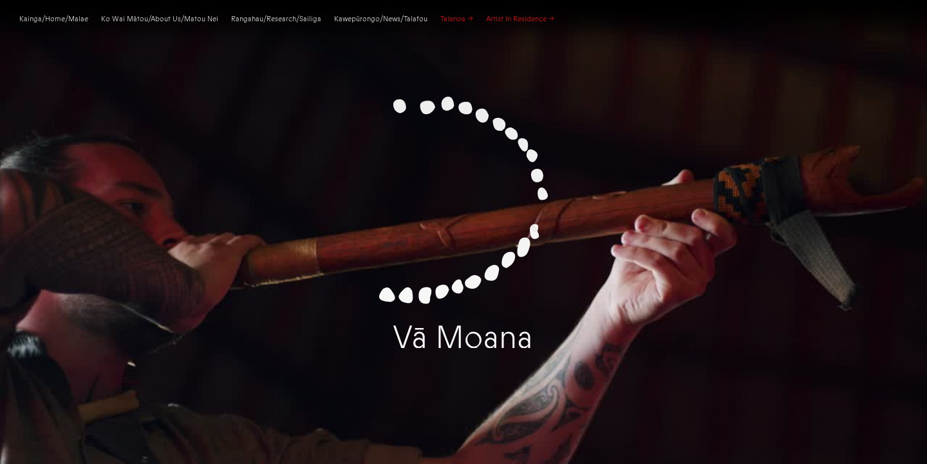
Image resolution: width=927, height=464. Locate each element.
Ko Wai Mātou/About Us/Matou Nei (159, 19)
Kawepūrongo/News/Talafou (380, 19)
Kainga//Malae (53, 19)
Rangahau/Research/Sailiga (276, 19)
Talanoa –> (456, 19)
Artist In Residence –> (520, 19)
